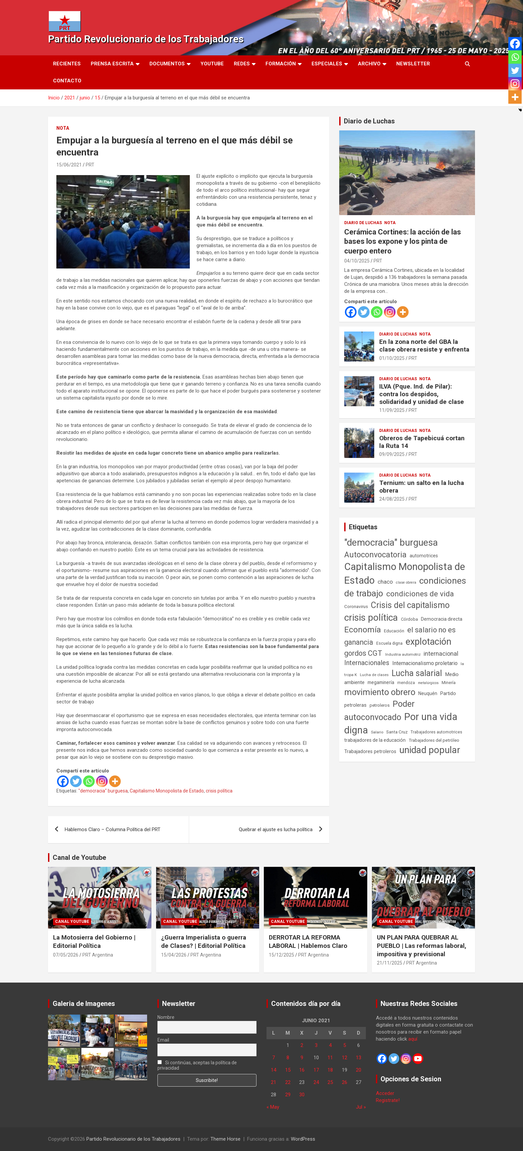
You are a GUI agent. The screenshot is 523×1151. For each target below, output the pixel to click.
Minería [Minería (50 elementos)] (449, 682)
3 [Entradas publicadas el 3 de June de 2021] (316, 1045)
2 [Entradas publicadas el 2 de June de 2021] (302, 1045)
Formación (281, 64)
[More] (115, 781)
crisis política (219, 790)
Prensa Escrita (112, 64)
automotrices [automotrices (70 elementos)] (424, 555)
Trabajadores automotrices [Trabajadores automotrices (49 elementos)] (436, 732)
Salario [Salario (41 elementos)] (377, 732)
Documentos (167, 64)
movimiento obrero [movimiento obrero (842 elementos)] (379, 692)
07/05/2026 (65, 955)
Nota (62, 128)
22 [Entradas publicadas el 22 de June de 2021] (288, 1082)
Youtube (212, 64)
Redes (242, 64)
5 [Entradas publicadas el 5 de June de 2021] (344, 1045)
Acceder (385, 1093)
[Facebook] (63, 781)
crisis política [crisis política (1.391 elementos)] (371, 617)
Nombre (165, 1017)
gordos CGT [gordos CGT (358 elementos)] (363, 653)
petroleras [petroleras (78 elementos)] (355, 705)
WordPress (303, 1139)
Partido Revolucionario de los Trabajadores (145, 39)
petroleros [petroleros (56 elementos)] (380, 705)
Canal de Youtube (79, 857)
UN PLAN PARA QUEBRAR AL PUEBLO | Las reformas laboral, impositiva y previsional (421, 946)
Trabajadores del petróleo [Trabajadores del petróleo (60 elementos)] (434, 740)
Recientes (67, 64)
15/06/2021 (69, 164)
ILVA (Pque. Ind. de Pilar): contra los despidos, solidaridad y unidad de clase (421, 394)
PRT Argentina (97, 955)
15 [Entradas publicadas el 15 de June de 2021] (288, 1070)
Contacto (67, 81)
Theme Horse (225, 1139)
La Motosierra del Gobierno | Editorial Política (94, 942)
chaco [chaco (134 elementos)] (385, 581)
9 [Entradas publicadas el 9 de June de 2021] (302, 1058)
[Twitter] (76, 781)
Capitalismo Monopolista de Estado (167, 790)
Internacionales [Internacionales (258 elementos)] (366, 663)
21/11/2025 (389, 963)
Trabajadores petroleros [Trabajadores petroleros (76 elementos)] (370, 751)
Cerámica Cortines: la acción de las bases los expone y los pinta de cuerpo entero (402, 241)
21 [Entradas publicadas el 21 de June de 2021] (273, 1082)
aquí (412, 1039)
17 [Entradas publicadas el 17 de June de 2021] (316, 1070)
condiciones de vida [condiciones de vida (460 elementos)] (420, 593)
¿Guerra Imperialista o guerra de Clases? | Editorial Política (203, 942)
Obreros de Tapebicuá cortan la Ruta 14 (422, 442)
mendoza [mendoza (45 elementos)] (406, 682)
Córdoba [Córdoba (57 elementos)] (409, 619)
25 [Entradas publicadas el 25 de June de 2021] (330, 1082)
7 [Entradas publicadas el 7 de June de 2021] (273, 1058)
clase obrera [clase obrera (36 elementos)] (406, 582)
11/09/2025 (392, 410)
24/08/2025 (392, 499)
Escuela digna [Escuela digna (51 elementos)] (389, 643)
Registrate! (388, 1100)
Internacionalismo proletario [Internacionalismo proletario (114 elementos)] (425, 663)
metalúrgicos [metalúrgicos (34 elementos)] (428, 683)
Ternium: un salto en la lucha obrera (421, 486)
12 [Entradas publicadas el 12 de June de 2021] (344, 1058)
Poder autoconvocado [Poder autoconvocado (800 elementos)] (379, 710)
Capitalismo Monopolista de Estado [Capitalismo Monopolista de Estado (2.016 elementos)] (404, 573)
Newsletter (413, 64)
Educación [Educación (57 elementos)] (394, 630)
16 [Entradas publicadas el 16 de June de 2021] (302, 1070)
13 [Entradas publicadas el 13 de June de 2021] (358, 1058)
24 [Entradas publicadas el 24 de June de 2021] (316, 1082)
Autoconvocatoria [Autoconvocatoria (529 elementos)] (375, 554)
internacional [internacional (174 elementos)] (441, 653)
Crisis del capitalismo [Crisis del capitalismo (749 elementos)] (410, 605)
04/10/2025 (357, 260)
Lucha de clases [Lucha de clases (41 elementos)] (374, 674)
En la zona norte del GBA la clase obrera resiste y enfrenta (424, 345)
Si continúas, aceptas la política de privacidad (197, 1065)
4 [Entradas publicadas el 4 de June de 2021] (330, 1045)
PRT (90, 164)
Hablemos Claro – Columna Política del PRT (112, 829)
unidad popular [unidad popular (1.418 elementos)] (429, 749)
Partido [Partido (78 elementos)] (448, 693)
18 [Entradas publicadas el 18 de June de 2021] (330, 1070)
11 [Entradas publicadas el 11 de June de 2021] (330, 1058)
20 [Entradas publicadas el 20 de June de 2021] (358, 1070)
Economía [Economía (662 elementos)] (362, 629)
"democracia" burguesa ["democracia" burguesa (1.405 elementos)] (391, 542)
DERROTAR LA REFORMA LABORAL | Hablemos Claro (308, 942)
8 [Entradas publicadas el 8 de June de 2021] (288, 1058)
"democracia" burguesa (103, 790)
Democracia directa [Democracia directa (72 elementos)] (441, 619)
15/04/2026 (173, 955)
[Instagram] (102, 781)
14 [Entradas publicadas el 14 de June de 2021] (273, 1070)
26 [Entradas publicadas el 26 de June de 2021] (344, 1082)
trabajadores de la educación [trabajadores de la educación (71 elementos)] (375, 740)
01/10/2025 (392, 358)
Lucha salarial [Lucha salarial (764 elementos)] (417, 673)
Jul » (361, 1107)
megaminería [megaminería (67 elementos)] (381, 682)
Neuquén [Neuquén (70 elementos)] (427, 693)
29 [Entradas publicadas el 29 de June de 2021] (288, 1095)
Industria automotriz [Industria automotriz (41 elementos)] (403, 654)
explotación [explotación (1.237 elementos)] (428, 641)
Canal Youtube (72, 921)
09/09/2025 (392, 454)
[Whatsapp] (89, 781)
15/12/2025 (281, 955)
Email (163, 1040)
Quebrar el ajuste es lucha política (276, 829)
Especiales (327, 64)
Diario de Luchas (369, 121)
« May (273, 1107)
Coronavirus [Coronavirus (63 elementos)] (356, 606)
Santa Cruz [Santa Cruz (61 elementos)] (397, 731)
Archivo (369, 64)
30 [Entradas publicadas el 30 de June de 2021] (302, 1095)
